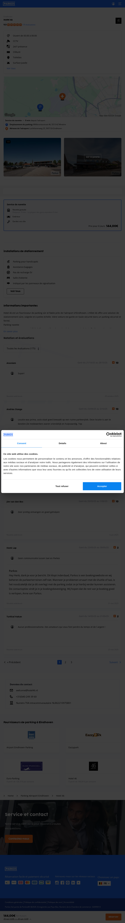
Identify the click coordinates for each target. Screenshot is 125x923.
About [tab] (103, 443)
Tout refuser (62, 486)
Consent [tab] (21, 443)
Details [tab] (62, 443)
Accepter (102, 486)
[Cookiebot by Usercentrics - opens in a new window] (108, 434)
